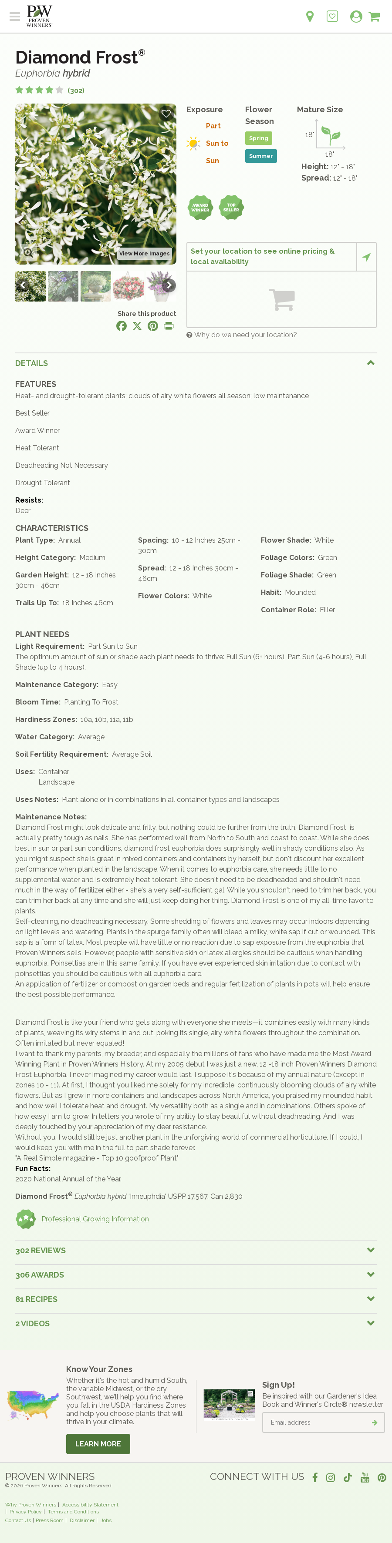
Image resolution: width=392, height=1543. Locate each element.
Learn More (98, 1444)
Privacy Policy (26, 1512)
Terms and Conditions (73, 1512)
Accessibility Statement (90, 1505)
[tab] (196, 362)
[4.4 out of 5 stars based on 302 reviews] (49, 91)
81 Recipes (36, 1299)
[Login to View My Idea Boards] (332, 11)
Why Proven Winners (30, 1505)
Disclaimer (82, 1520)
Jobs (106, 1520)
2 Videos (32, 1323)
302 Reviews (40, 1250)
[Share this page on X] (137, 326)
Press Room (50, 1520)
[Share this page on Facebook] (121, 326)
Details (31, 363)
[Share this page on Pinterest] (153, 326)
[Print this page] (168, 326)
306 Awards (39, 1274)
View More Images (144, 254)
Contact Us (18, 1520)
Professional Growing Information (82, 1219)
